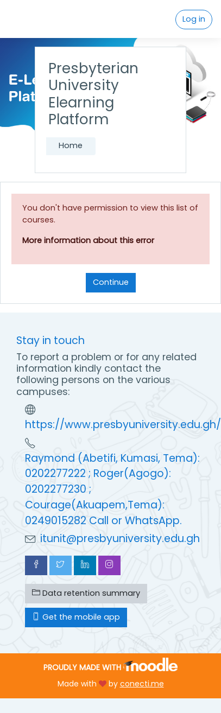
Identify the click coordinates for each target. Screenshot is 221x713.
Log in (193, 19)
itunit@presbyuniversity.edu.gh (120, 538)
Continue (111, 282)
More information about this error (88, 240)
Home (71, 145)
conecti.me (142, 683)
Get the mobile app (76, 617)
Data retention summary (86, 593)
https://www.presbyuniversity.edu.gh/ (123, 424)
